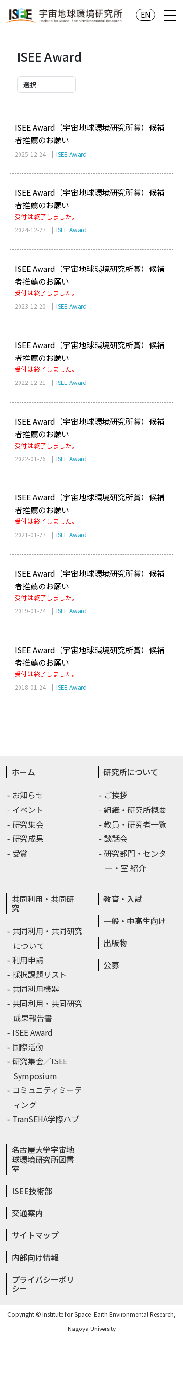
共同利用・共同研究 (43, 903)
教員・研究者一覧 (135, 824)
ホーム (23, 772)
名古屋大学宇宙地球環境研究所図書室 (43, 1159)
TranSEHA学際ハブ (46, 1119)
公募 (111, 964)
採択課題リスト (40, 974)
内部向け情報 (35, 1257)
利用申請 (28, 960)
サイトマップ (35, 1234)
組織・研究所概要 (135, 809)
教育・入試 (122, 898)
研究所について (130, 772)
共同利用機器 (36, 988)
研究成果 (28, 838)
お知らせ (28, 795)
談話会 (116, 838)
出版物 (115, 942)
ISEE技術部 (32, 1190)
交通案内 (27, 1212)
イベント (28, 809)
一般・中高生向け (134, 920)
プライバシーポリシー (43, 1283)
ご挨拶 (116, 795)
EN (146, 14)
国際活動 (28, 1047)
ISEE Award (33, 1032)
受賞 (20, 853)
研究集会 (28, 824)
